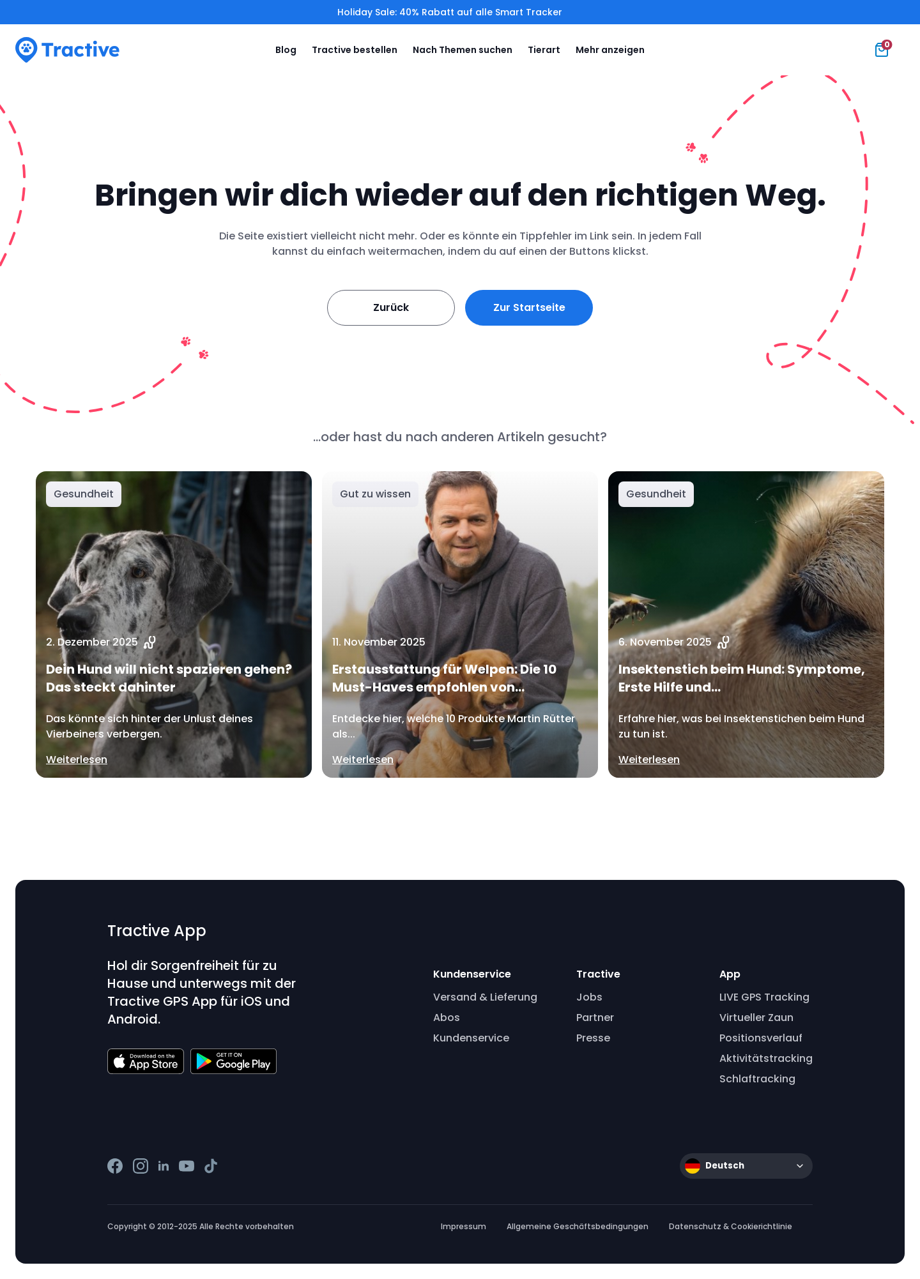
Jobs (589, 997)
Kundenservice (471, 1038)
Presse (593, 1038)
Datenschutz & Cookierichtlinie (730, 1226)
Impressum (463, 1226)
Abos (446, 1017)
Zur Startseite (529, 307)
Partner (595, 1017)
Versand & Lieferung (485, 997)
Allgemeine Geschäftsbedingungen (577, 1226)
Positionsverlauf (760, 1038)
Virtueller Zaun (756, 1017)
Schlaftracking (757, 1078)
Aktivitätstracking (766, 1058)
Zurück (391, 307)
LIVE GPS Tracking (764, 997)
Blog (285, 49)
